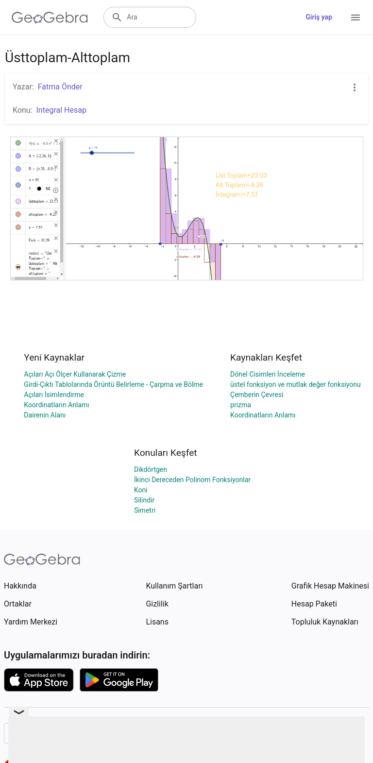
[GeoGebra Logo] (50, 17)
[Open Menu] (355, 17)
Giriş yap (318, 17)
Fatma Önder (60, 86)
